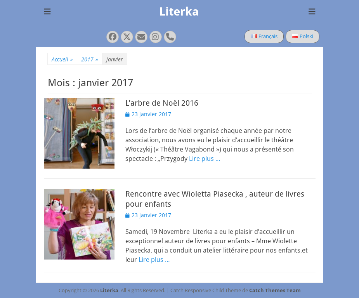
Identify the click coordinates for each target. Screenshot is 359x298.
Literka (179, 11)
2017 (89, 59)
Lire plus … (204, 158)
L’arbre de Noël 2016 (161, 103)
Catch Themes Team (275, 290)
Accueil (62, 59)
